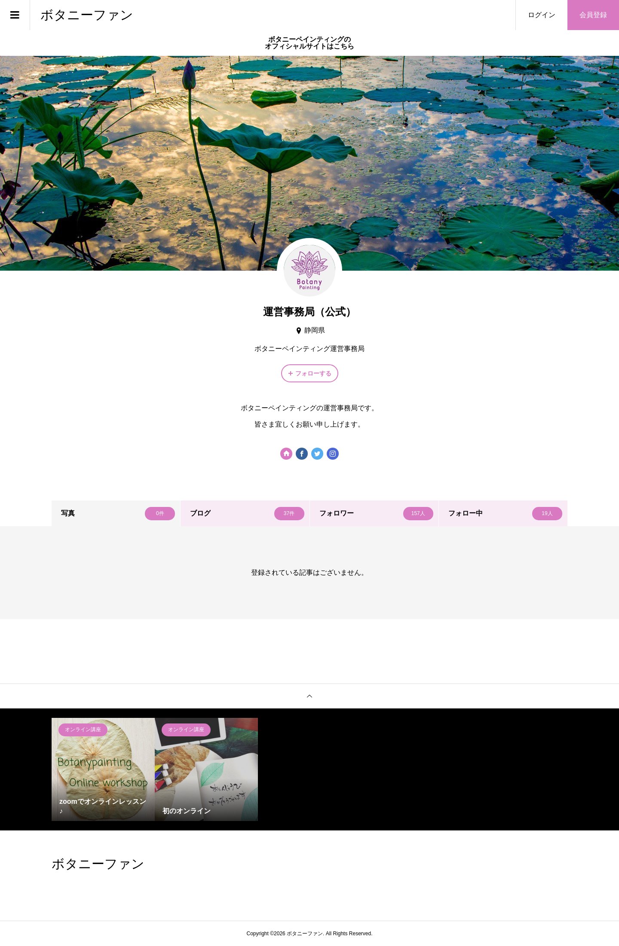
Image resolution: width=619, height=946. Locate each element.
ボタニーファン (86, 15)
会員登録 (593, 14)
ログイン (541, 14)
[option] (103, 769)
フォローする (313, 373)
